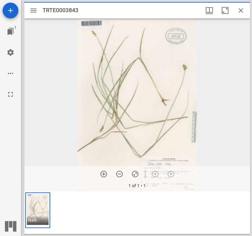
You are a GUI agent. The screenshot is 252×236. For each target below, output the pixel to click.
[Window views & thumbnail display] (209, 10)
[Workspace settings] (10, 52)
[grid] (137, 212)
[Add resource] (10, 10)
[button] (38, 210)
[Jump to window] (10, 31)
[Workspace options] (10, 73)
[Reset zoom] (135, 174)
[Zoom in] (104, 174)
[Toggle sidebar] (33, 10)
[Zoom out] (119, 174)
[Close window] (241, 10)
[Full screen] (10, 94)
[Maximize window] (225, 10)
